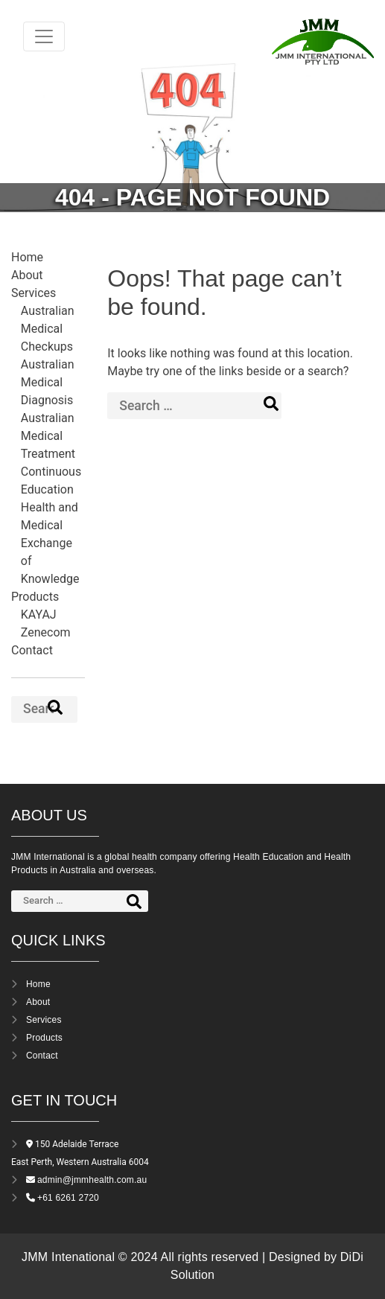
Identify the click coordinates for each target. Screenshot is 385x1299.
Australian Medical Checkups (47, 329)
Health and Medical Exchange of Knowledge (50, 543)
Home (27, 257)
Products (35, 597)
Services (33, 293)
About (27, 275)
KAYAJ (39, 614)
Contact (32, 650)
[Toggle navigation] (44, 36)
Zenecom (46, 632)
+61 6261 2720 (68, 1198)
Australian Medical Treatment (48, 436)
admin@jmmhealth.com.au (92, 1180)
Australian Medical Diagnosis (47, 382)
